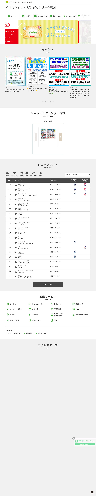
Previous (4, 32)
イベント (12, 16)
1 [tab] (43, 102)
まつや (20, 238)
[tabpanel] (15, 75)
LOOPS (21, 233)
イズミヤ (21, 185)
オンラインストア (84, 16)
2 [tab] (45, 102)
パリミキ (21, 253)
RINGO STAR (23, 209)
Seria (20, 267)
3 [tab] (48, 102)
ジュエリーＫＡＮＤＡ (25, 243)
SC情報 (26, 16)
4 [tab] (50, 102)
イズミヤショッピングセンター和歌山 (31, 7)
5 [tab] (53, 102)
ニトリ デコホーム (24, 262)
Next (92, 32)
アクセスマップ (69, 16)
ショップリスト (40, 16)
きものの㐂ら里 (23, 248)
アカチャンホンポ (24, 200)
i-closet (21, 190)
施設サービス (55, 16)
